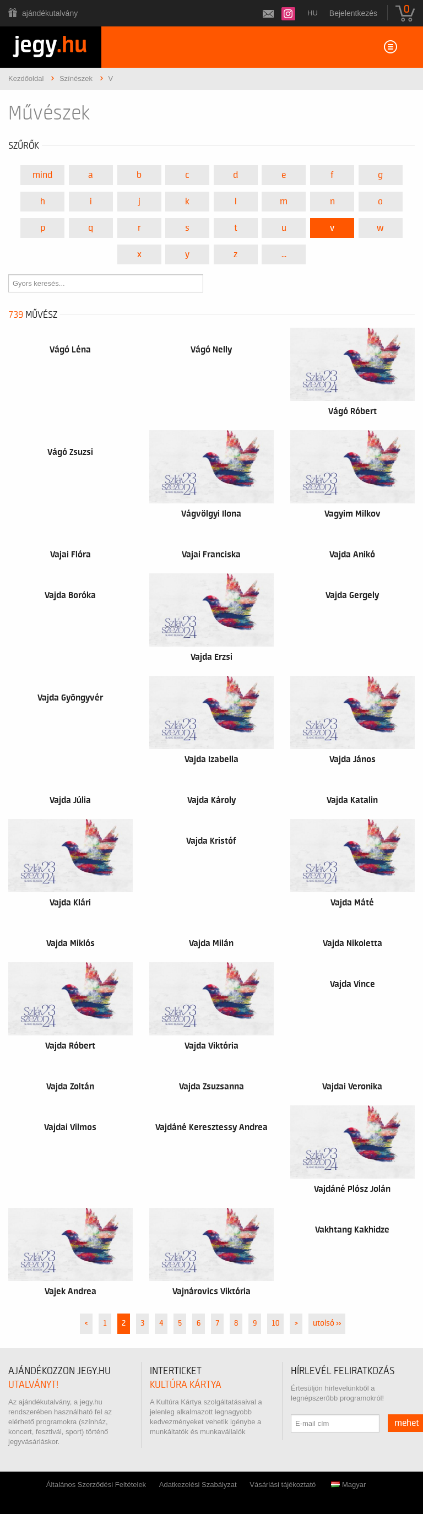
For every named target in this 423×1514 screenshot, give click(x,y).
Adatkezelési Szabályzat (198, 1484)
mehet (406, 1423)
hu (312, 13)
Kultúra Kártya (185, 1385)
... (283, 254)
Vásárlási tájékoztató (283, 1484)
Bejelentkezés (353, 13)
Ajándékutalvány (50, 13)
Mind (42, 175)
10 (275, 1323)
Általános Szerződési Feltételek (96, 1484)
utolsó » (327, 1323)
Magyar (348, 1484)
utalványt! (33, 1385)
